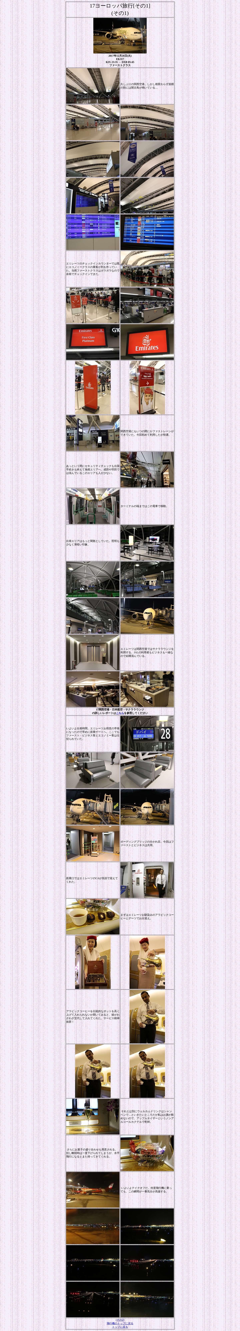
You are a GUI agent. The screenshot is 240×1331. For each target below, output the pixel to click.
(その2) (120, 1319)
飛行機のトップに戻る (120, 1323)
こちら (120, 713)
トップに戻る (120, 1326)
